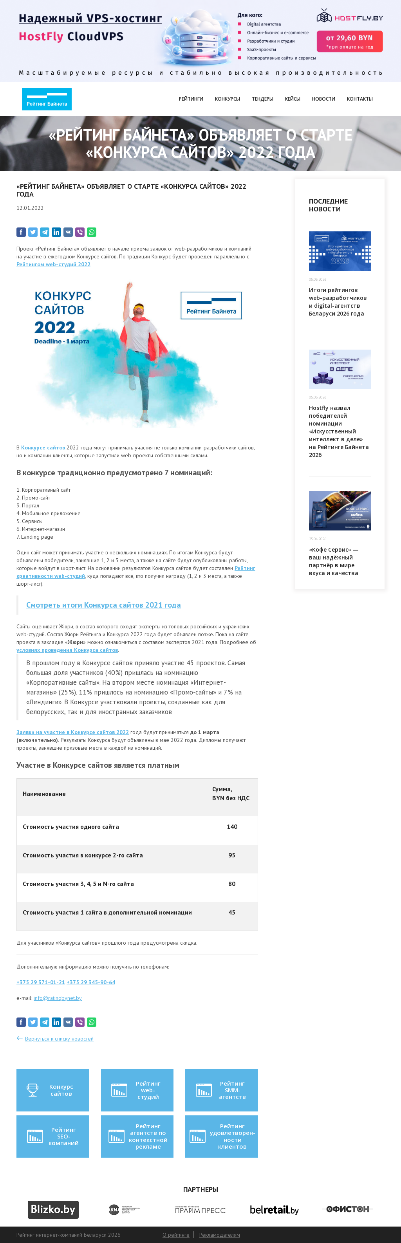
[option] (53, 1210)
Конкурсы (227, 99)
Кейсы (292, 99)
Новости (323, 99)
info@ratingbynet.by (58, 997)
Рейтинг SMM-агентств (220, 1090)
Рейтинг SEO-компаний (52, 1136)
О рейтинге (176, 1234)
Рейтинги (191, 99)
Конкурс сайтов (49, 1090)
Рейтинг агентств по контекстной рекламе (137, 1136)
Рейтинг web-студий (135, 1090)
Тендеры (262, 99)
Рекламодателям (219, 1234)
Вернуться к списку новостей (59, 1038)
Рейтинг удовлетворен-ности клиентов (221, 1136)
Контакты (360, 99)
